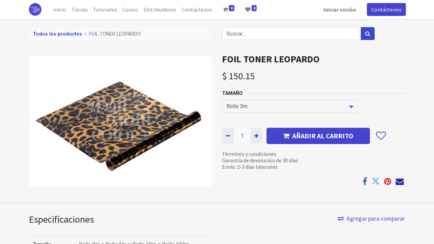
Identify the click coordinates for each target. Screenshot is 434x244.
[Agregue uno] (256, 136)
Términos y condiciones (249, 153)
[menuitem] (61, 9)
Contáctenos (386, 9)
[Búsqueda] (368, 33)
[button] (380, 136)
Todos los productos (57, 34)
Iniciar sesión (339, 9)
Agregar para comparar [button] (371, 218)
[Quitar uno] (228, 136)
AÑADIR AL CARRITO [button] (318, 135)
